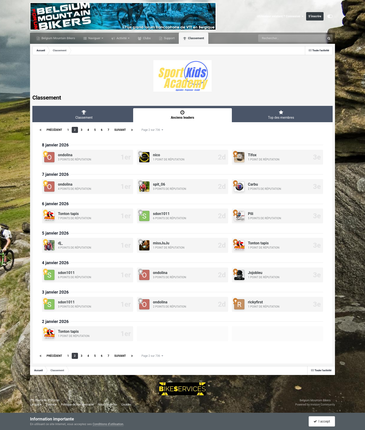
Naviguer (94, 38)
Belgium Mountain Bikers (58, 38)
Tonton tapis (68, 214)
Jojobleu (255, 272)
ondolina (65, 155)
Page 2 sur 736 (152, 130)
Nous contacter (107, 404)
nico (156, 155)
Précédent (54, 130)
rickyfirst (255, 302)
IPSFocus (53, 400)
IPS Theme (37, 400)
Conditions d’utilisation (108, 424)
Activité (121, 38)
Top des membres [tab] (281, 114)
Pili (250, 214)
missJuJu (161, 243)
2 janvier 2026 (55, 321)
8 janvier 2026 (55, 144)
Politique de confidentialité (77, 404)
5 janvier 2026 (55, 233)
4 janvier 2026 (55, 262)
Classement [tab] (84, 114)
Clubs (146, 38)
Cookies (126, 404)
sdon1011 (161, 214)
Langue (35, 404)
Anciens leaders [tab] (182, 114)
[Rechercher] (279, 38)
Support (169, 38)
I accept (322, 421)
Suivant (120, 130)
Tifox (252, 155)
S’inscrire (314, 16)
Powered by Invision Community (315, 404)
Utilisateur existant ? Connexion (280, 16)
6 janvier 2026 (55, 203)
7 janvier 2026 (55, 174)
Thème (51, 404)
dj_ (60, 243)
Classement (195, 38)
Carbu (253, 184)
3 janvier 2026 (55, 292)
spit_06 (159, 184)
